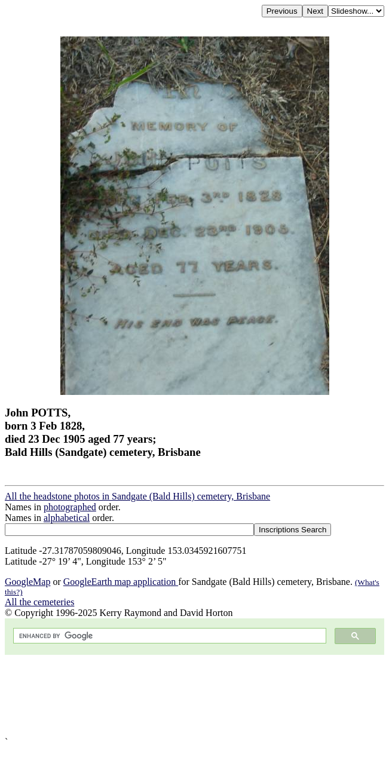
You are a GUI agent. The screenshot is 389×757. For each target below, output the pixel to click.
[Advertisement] (194, 696)
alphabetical (67, 518)
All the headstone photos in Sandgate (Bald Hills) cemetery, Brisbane (137, 496)
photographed (70, 507)
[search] (168, 636)
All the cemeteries (39, 602)
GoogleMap (27, 582)
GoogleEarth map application (120, 582)
